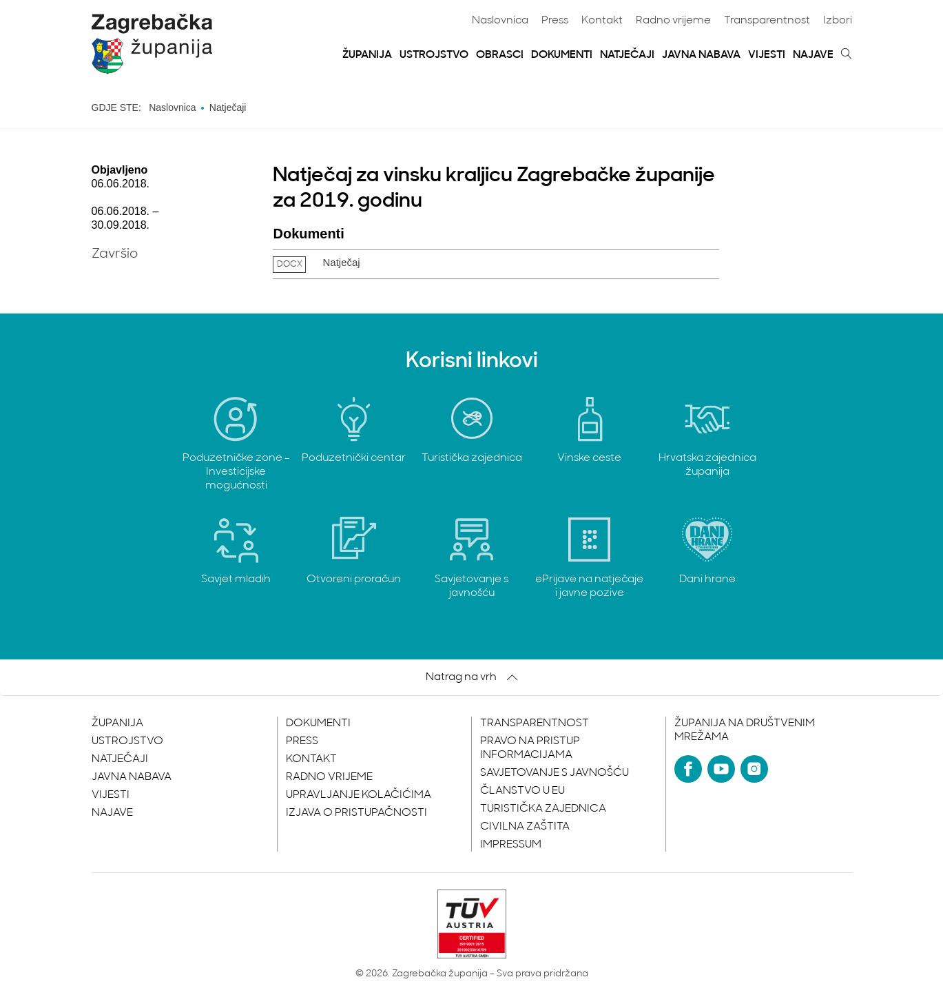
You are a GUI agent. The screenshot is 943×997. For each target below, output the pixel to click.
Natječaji (627, 55)
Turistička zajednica (543, 808)
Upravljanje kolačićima (358, 795)
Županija (367, 55)
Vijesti (766, 55)
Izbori (837, 20)
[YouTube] (721, 769)
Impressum (510, 844)
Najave (813, 55)
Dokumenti (561, 55)
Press (554, 20)
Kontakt (602, 20)
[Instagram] (754, 769)
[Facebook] (688, 769)
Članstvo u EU (522, 790)
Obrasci (500, 55)
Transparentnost (767, 20)
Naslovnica (500, 20)
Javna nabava (701, 55)
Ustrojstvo (434, 55)
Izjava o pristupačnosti (356, 813)
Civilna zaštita (525, 826)
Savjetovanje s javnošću (554, 773)
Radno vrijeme (673, 20)
